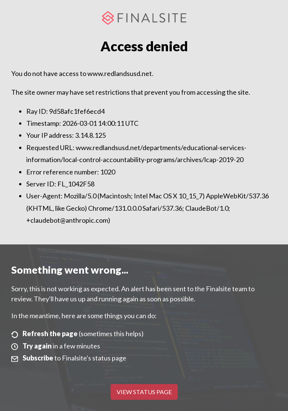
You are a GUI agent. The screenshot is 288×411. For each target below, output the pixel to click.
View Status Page (144, 391)
